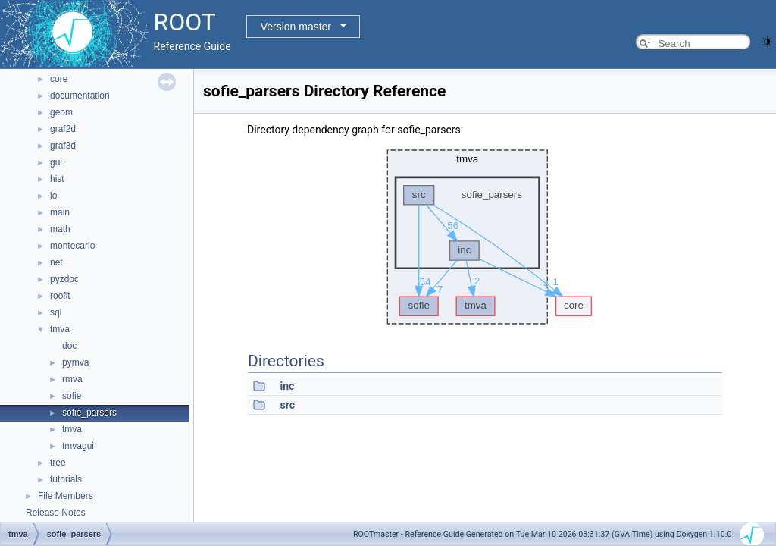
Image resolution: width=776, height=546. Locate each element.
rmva (72, 379)
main (60, 212)
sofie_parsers (89, 412)
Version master (296, 26)
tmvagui (78, 446)
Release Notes (56, 512)
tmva (60, 329)
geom (61, 112)
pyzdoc (64, 279)
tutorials (66, 479)
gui (56, 162)
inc (287, 386)
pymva (75, 362)
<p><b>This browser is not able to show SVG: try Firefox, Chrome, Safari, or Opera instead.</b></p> (485, 237)
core (58, 79)
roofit (60, 295)
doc (69, 345)
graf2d (63, 129)
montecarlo (72, 245)
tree (58, 462)
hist (57, 179)
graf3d (63, 145)
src (287, 405)
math (60, 229)
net (56, 262)
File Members (65, 496)
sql (55, 312)
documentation (80, 95)
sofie (71, 396)
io (53, 195)
